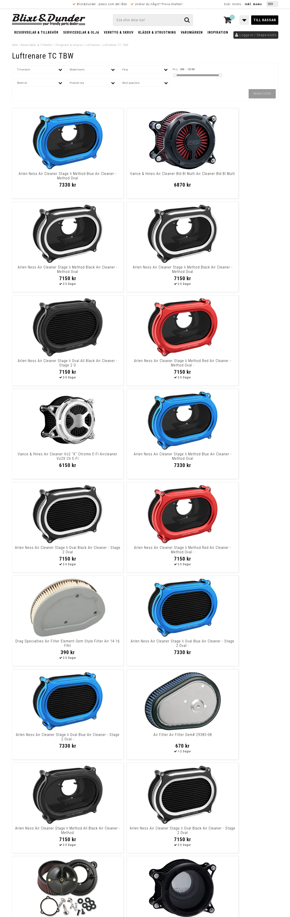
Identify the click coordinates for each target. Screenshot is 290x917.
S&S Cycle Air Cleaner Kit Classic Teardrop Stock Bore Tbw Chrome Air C (246, 645)
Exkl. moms (232, 4)
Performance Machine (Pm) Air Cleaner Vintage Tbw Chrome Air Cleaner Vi (179, 645)
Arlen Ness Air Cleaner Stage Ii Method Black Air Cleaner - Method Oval (178, 178)
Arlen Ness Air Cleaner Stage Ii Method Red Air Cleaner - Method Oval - (111, 271)
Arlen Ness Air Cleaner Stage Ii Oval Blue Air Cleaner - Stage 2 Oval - (246, 365)
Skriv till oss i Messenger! (205, 800)
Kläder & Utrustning (157, 32)
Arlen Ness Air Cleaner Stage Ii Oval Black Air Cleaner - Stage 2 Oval (44, 365)
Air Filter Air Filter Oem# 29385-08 (111, 454)
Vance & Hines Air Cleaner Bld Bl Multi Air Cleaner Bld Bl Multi (111, 175)
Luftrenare (93, 45)
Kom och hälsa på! (95, 827)
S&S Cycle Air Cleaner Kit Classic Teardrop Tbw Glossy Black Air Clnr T (43, 645)
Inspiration (217, 32)
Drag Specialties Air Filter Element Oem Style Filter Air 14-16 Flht (178, 365)
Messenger (145, 804)
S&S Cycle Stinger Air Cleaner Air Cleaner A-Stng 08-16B (246, 736)
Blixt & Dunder (248, 804)
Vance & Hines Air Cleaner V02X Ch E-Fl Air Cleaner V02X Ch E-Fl (178, 736)
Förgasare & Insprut (69, 45)
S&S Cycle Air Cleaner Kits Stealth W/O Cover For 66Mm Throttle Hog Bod (43, 739)
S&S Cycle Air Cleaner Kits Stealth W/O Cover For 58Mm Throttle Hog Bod (43, 552)
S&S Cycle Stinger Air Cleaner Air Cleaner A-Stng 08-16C (111, 643)
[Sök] (153, 20)
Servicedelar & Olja (81, 32)
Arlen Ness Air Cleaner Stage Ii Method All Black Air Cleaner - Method (178, 458)
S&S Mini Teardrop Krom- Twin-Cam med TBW (178, 549)
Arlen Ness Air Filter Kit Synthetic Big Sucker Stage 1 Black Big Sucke (246, 552)
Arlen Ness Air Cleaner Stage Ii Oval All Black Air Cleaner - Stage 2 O (44, 271)
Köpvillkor (20, 856)
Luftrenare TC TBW (115, 45)
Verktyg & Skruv (119, 32)
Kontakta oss (247, 810)
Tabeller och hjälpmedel (40, 800)
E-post (121, 804)
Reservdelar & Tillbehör (36, 32)
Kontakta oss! (93, 798)
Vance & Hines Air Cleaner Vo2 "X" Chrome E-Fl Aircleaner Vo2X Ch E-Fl (179, 271)
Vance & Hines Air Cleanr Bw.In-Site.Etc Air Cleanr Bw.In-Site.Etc (111, 549)
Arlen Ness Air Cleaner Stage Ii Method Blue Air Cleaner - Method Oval (43, 178)
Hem (15, 45)
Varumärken (192, 32)
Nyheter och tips (40, 811)
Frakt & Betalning (25, 852)
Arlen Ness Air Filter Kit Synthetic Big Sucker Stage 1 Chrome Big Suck (111, 739)
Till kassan (265, 20)
